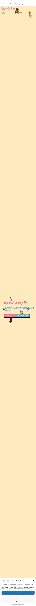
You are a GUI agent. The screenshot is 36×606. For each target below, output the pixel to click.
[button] (34, 581)
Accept (18, 592)
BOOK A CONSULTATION (22, 316)
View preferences (18, 601)
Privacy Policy (15, 604)
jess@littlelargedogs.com (19, 4)
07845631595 (18, 2)
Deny (18, 597)
